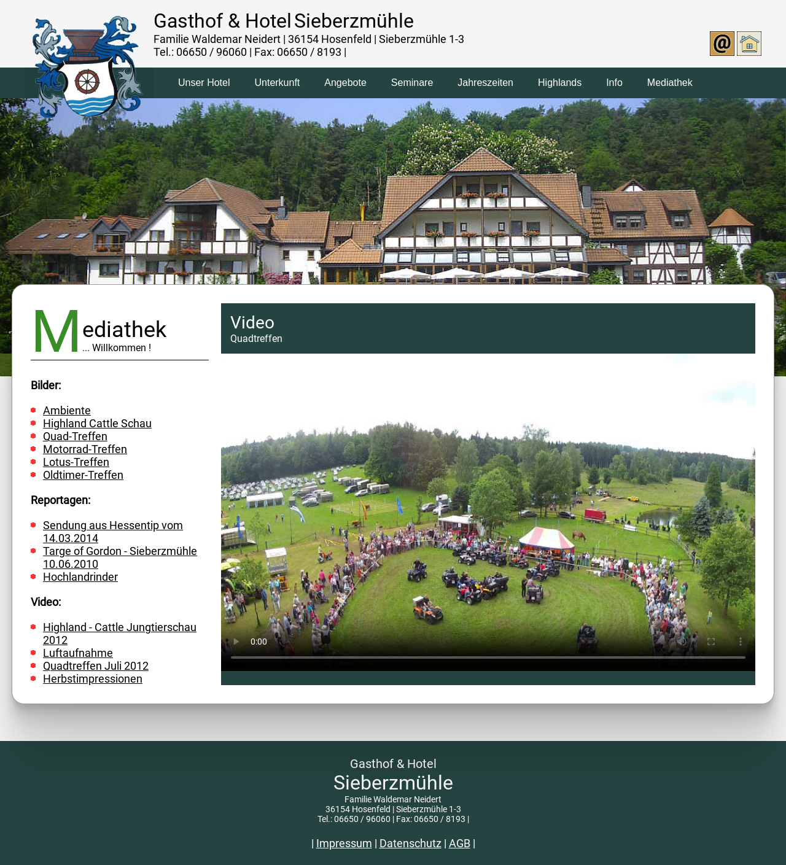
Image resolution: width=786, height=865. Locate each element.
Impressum (344, 843)
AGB (459, 843)
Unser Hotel (204, 82)
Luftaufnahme (78, 652)
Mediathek (670, 82)
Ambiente (67, 410)
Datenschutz (410, 843)
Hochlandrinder (80, 576)
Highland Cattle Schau (97, 423)
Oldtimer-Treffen (83, 474)
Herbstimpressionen (92, 678)
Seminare (412, 82)
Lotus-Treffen (76, 462)
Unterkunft (277, 82)
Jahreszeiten (485, 82)
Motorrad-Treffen (85, 449)
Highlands (560, 82)
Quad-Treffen (75, 436)
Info (614, 82)
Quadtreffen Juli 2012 (96, 665)
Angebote (345, 82)
